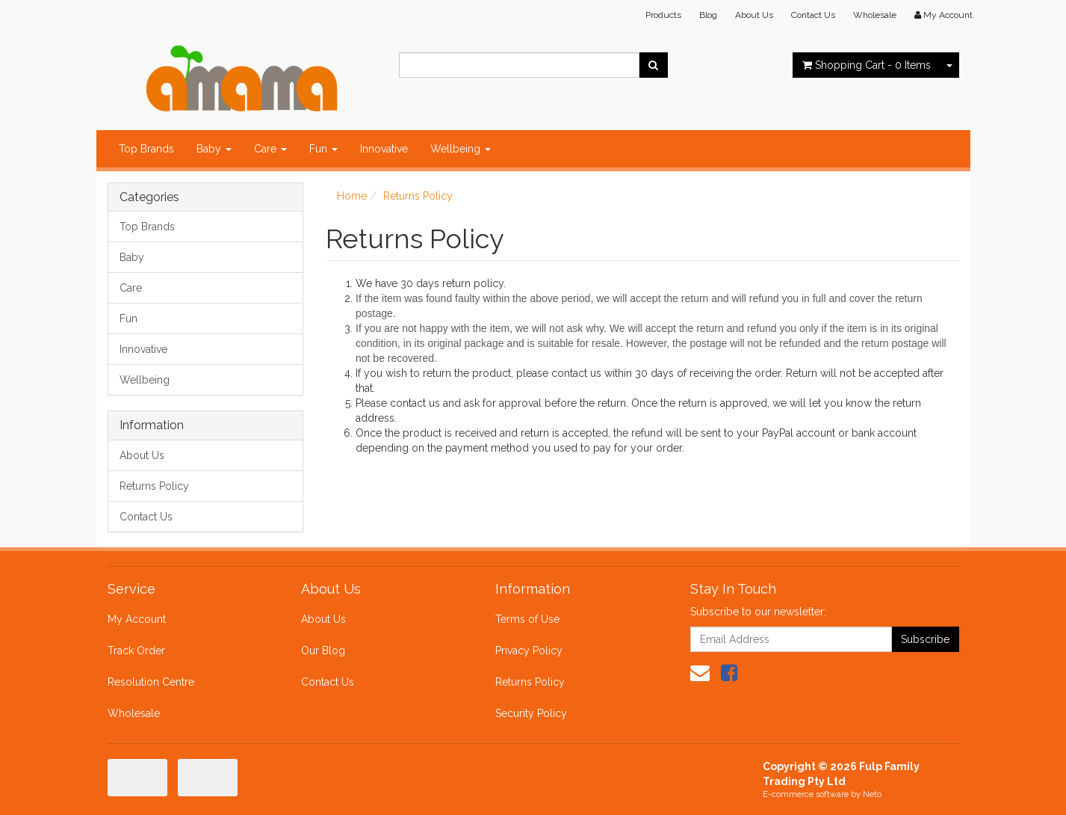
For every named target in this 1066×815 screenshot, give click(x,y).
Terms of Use (527, 619)
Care (270, 149)
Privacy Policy (529, 650)
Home (352, 196)
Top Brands (146, 149)
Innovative (384, 149)
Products (663, 15)
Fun (323, 149)
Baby (214, 149)
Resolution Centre (151, 682)
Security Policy (531, 713)
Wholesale (874, 15)
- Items (866, 65)
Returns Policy (154, 486)
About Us (754, 15)
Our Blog (323, 650)
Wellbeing (460, 149)
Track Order (136, 650)
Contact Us (813, 15)
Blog (708, 15)
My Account (137, 619)
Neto (872, 794)
